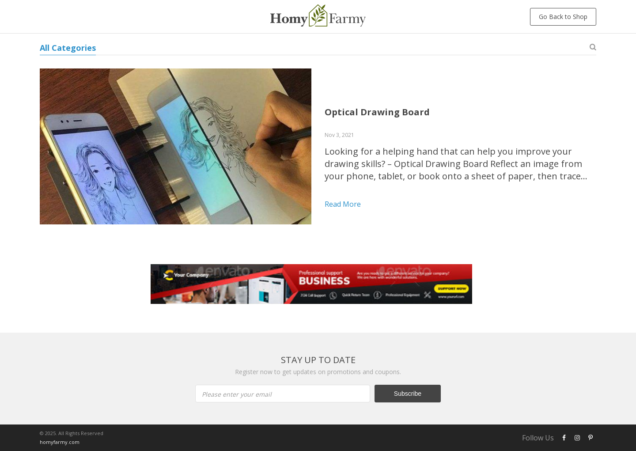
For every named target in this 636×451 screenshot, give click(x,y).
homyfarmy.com (60, 442)
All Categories (68, 47)
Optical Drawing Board (377, 112)
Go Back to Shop (563, 16)
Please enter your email (237, 394)
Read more (343, 204)
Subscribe (407, 393)
